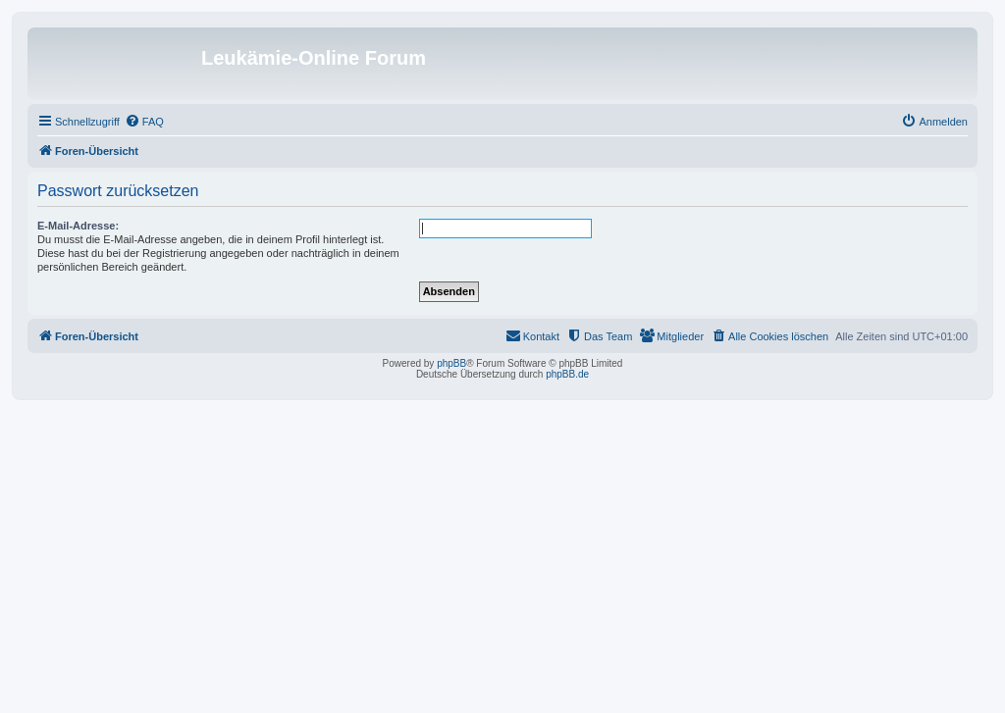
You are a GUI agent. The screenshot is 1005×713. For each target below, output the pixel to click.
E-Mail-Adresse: (78, 225)
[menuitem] (144, 121)
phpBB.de (567, 374)
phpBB (451, 363)
